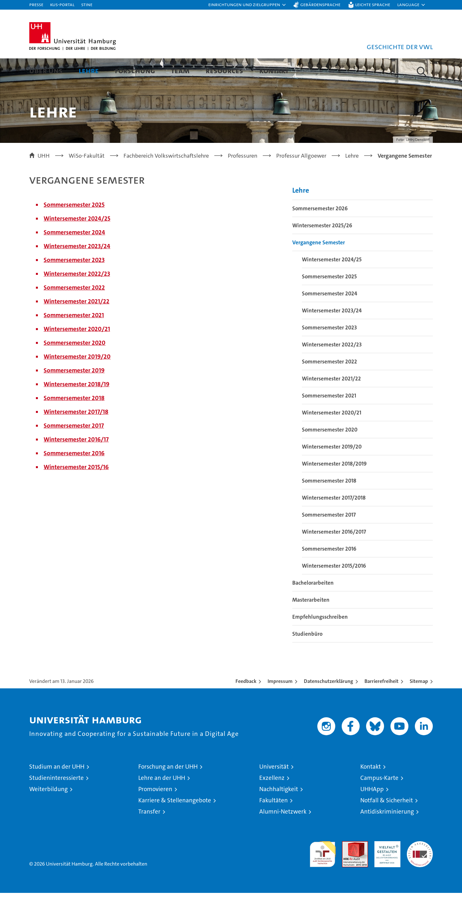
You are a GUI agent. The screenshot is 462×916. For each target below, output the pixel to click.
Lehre (89, 70)
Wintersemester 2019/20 (77, 380)
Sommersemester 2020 (75, 366)
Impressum (280, 704)
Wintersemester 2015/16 (76, 490)
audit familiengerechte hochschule (323, 874)
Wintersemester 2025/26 (322, 248)
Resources (224, 70)
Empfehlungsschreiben (320, 639)
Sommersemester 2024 (74, 255)
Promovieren (155, 812)
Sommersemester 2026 (320, 231)
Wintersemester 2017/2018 (334, 520)
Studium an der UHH (56, 790)
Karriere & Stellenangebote (174, 823)
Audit (348, 867)
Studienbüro (307, 656)
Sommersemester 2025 (74, 228)
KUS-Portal (62, 4)
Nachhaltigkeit (278, 812)
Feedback (245, 704)
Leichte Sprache (372, 4)
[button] (247, 5)
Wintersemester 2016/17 (76, 462)
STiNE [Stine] (86, 4)
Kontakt (274, 70)
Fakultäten (273, 823)
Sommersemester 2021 (74, 338)
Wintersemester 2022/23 (77, 297)
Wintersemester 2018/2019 (334, 486)
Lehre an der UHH (161, 801)
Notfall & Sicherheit (386, 823)
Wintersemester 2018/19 (76, 407)
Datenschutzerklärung (328, 704)
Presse (36, 4)
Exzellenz (272, 801)
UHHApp (372, 812)
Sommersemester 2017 (74, 449)
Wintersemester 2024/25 (77, 242)
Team (180, 70)
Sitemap (419, 704)
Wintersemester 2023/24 (77, 269)
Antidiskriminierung (387, 835)
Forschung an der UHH (168, 790)
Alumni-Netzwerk (282, 835)
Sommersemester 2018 (74, 421)
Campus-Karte (379, 801)
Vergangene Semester (318, 265)
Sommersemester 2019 (74, 393)
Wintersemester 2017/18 (76, 435)
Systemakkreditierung (420, 867)
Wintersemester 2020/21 (77, 352)
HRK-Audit (385, 867)
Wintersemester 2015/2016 (334, 588)
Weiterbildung (48, 812)
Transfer (149, 835)
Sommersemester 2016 (74, 476)
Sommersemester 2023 (74, 283)
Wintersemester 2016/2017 (334, 554)
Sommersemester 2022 (74, 311)
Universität (274, 790)
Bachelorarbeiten (313, 605)
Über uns (46, 70)
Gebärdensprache (320, 4)
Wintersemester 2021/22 (76, 324)
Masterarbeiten (310, 622)
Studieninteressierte (56, 801)
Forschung (135, 70)
